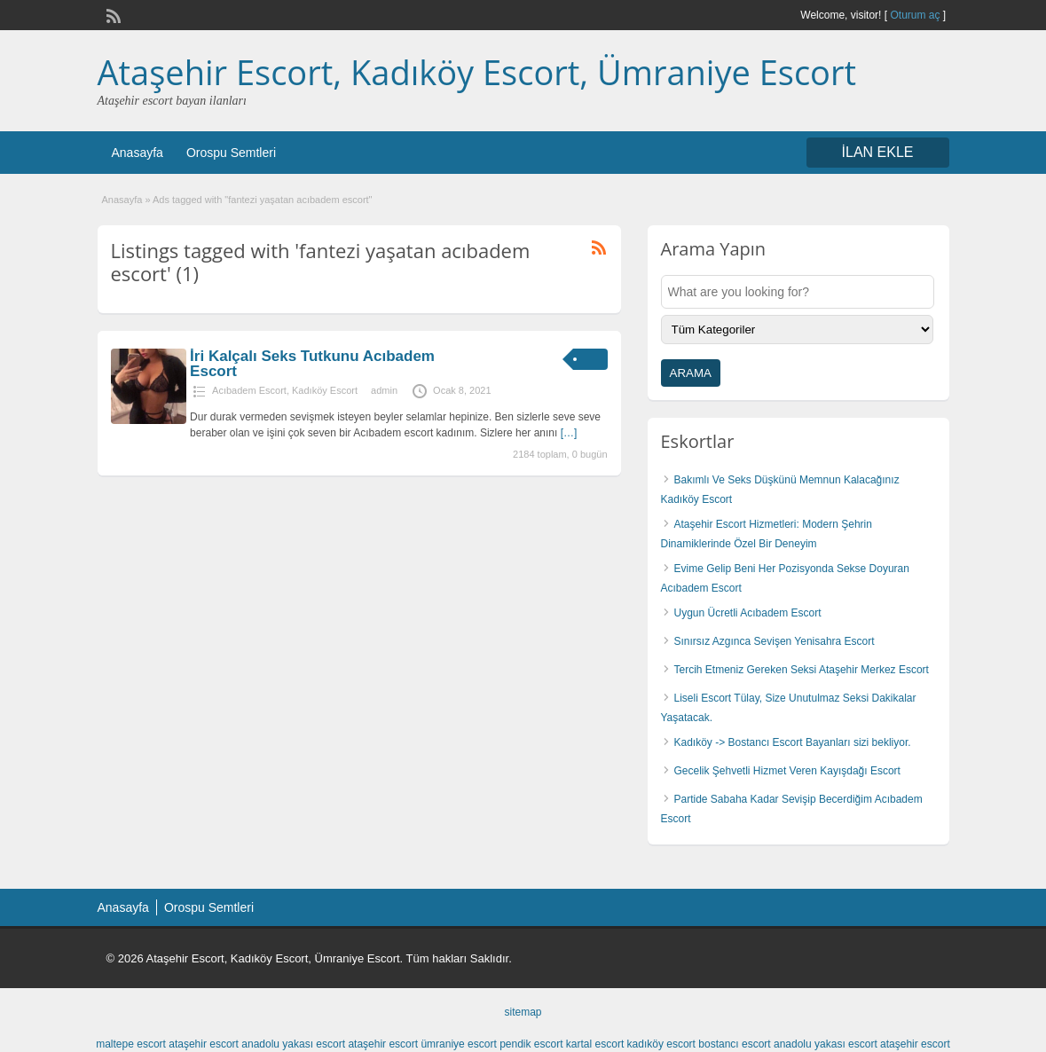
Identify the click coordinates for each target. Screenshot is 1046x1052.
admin (384, 390)
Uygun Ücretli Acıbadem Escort (748, 613)
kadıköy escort (661, 1044)
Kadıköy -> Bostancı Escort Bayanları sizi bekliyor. (792, 742)
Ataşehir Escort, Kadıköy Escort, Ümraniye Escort (477, 72)
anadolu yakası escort (293, 1044)
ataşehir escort (204, 1044)
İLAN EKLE (878, 152)
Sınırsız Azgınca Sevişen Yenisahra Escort (774, 641)
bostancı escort (734, 1044)
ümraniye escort (458, 1044)
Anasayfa (137, 152)
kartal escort (595, 1044)
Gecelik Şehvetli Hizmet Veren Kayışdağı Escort (787, 771)
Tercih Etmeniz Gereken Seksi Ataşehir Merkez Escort (801, 669)
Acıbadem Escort (249, 390)
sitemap (522, 1012)
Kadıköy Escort (325, 390)
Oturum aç (916, 15)
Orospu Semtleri (231, 152)
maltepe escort (131, 1044)
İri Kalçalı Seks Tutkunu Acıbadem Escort (312, 364)
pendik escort (530, 1044)
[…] (569, 433)
